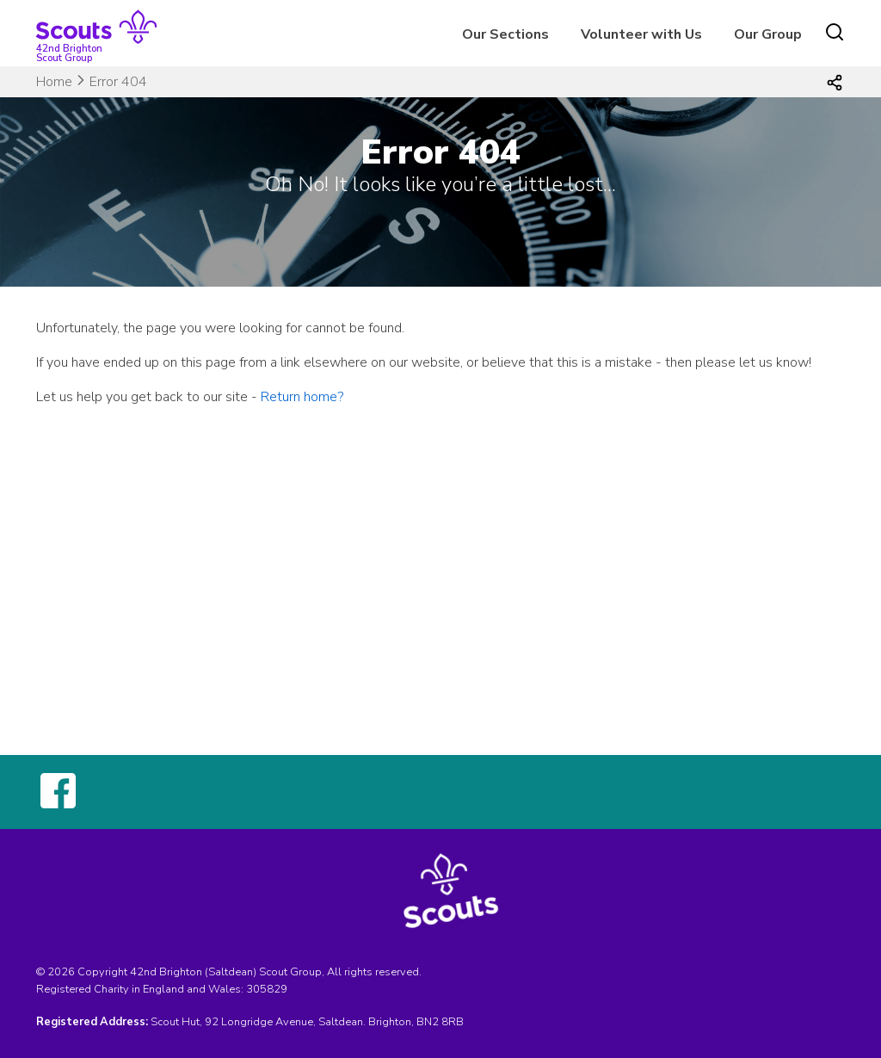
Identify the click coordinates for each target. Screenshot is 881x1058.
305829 (266, 989)
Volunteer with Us (641, 34)
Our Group (768, 34)
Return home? (302, 396)
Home (54, 81)
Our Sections (505, 34)
